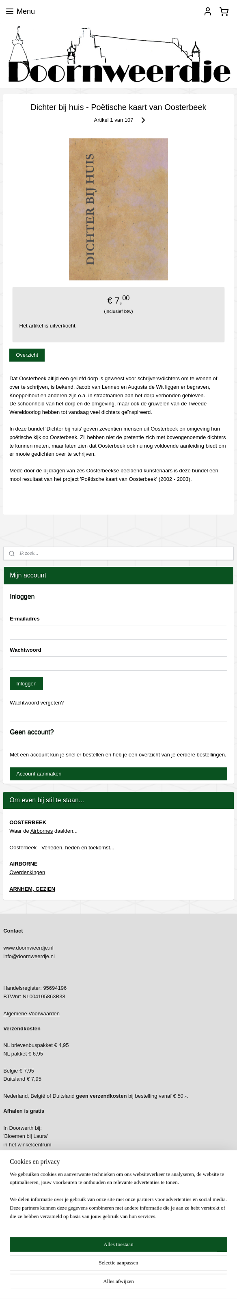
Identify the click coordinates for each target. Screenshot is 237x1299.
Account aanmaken (38, 774)
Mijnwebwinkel (197, 1284)
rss (108, 1284)
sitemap (94, 1284)
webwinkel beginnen (135, 1284)
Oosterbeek (23, 847)
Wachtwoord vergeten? (37, 703)
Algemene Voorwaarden (31, 1013)
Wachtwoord (25, 650)
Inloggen (26, 684)
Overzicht (27, 354)
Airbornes (41, 831)
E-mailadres (25, 619)
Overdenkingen (27, 872)
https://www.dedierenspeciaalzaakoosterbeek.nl (58, 1252)
